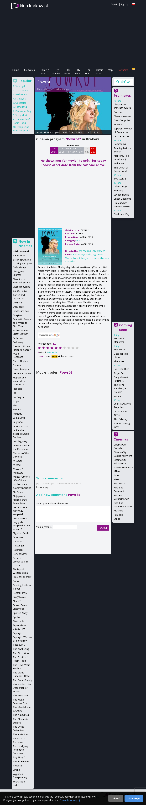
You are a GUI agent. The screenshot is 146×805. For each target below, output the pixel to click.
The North (119, 349)
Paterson (18, 549)
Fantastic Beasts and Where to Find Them (22, 323)
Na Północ (18, 492)
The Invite (119, 361)
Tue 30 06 (61, 150)
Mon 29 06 (54, 150)
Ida (14, 392)
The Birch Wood (21, 653)
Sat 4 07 (87, 150)
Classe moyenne (122, 116)
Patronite (123, 69)
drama (79, 240)
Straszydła (20, 98)
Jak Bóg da (19, 397)
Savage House (121, 194)
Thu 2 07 (75, 150)
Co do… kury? (20, 290)
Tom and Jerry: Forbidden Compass (21, 750)
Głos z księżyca (21, 369)
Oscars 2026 (99, 71)
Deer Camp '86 (122, 120)
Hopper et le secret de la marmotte (19, 381)
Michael (17, 464)
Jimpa (16, 401)
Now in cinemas (25, 243)
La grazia (18, 421)
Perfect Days (20, 553)
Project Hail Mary (22, 576)
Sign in (114, 4)
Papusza (17, 541)
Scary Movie (21, 115)
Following (18, 342)
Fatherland (119, 163)
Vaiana (117, 396)
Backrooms (120, 143)
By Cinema (56, 71)
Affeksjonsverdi (21, 251)
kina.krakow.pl (34, 6)
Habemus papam (22, 373)
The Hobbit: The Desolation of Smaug (22, 688)
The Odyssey (121, 419)
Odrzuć (116, 798)
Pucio (16, 581)
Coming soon (125, 327)
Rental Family (20, 592)
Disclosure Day (122, 214)
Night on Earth (21, 533)
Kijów (117, 479)
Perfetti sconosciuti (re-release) (21, 561)
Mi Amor (118, 124)
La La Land (19, 417)
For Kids (87, 71)
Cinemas (121, 439)
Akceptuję (134, 798)
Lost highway (20, 441)
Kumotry (118, 190)
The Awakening (21, 648)
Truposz (17, 765)
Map (110, 69)
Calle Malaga (120, 186)
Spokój (16, 617)
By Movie (67, 71)
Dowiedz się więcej (70, 800)
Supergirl (20, 86)
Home (15, 69)
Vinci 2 (16, 769)
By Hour (77, 71)
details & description (72, 132)
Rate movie (52, 352)
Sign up (125, 4)
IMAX (116, 475)
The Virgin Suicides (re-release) (120, 388)
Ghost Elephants (122, 198)
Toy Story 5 (120, 178)
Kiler (15, 405)
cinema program (52, 132)
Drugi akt (18, 315)
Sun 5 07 (93, 150)
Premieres (29, 69)
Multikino (118, 510)
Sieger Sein (119, 373)
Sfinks (117, 518)
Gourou (118, 112)
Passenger (18, 545)
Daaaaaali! (18, 306)
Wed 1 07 (68, 150)
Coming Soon (45, 71)
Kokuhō (17, 409)
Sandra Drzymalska (81, 254)
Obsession (20, 102)
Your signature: (44, 526)
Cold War (18, 302)
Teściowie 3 (19, 644)
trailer (87, 132)
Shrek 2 (17, 601)
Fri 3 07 (81, 150)
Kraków (122, 82)
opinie (95, 132)
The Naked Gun (21, 714)
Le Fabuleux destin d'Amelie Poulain (21, 434)
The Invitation (20, 695)
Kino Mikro (119, 483)
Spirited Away (20, 612)
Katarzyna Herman (88, 258)
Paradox (118, 514)
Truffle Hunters (21, 761)
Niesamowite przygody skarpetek (20, 511)
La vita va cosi (121, 136)
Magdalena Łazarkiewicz (58, 89)
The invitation (20, 734)
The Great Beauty (22, 680)
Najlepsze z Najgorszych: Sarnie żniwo (20, 500)
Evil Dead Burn (121, 369)
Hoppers (17, 388)
